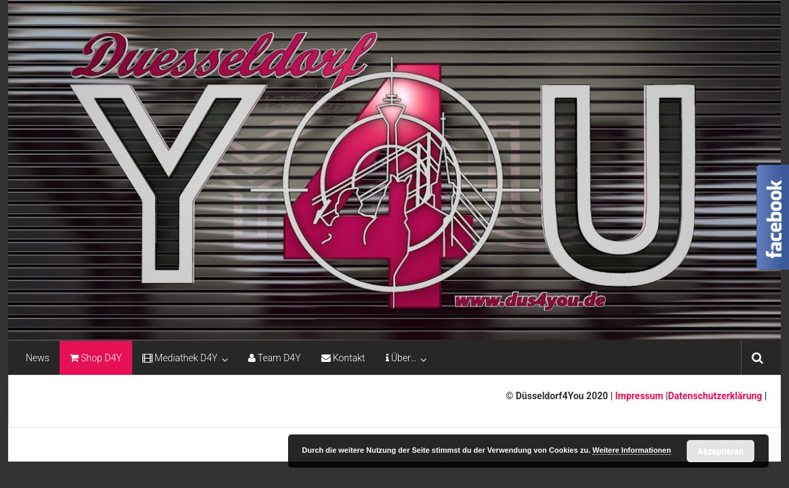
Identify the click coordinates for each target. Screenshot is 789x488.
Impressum (638, 395)
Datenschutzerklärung (715, 395)
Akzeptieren (720, 451)
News (37, 357)
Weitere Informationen (631, 450)
